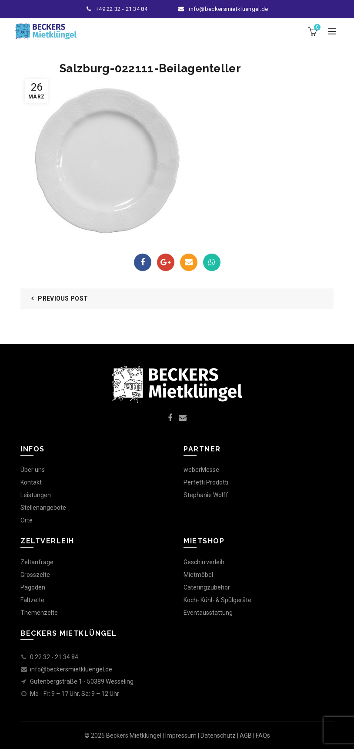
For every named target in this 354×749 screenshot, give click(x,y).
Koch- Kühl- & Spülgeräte (217, 599)
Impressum (181, 735)
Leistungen (35, 494)
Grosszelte (35, 574)
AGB (246, 735)
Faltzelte (32, 599)
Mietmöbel (198, 574)
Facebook (142, 262)
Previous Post (63, 298)
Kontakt (31, 482)
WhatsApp (211, 262)
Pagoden (32, 587)
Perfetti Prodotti (206, 482)
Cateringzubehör (207, 587)
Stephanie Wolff (206, 494)
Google (165, 262)
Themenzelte (39, 612)
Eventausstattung (208, 612)
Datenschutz (218, 735)
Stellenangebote (43, 507)
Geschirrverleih (204, 562)
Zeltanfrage (36, 562)
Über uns (32, 469)
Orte (26, 520)
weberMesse (201, 469)
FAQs (263, 735)
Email (188, 262)
